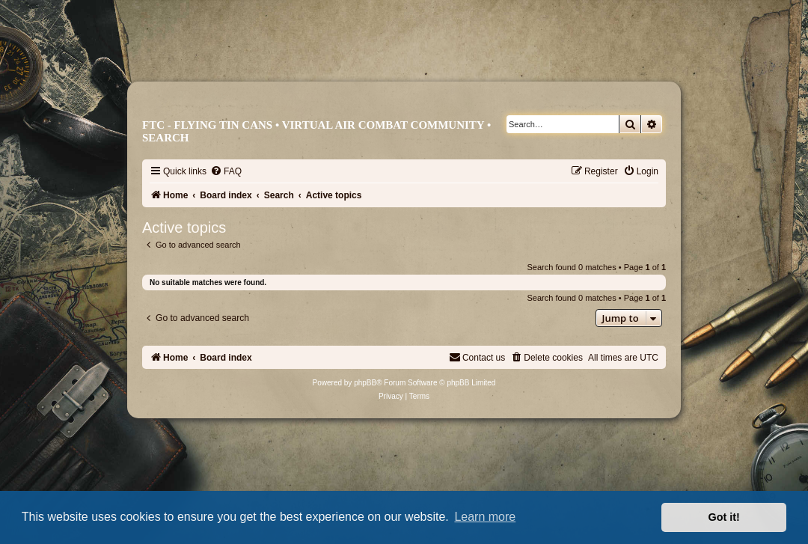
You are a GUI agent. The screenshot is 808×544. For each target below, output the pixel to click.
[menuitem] (226, 171)
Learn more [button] (484, 516)
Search (165, 138)
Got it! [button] (724, 517)
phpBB (365, 383)
